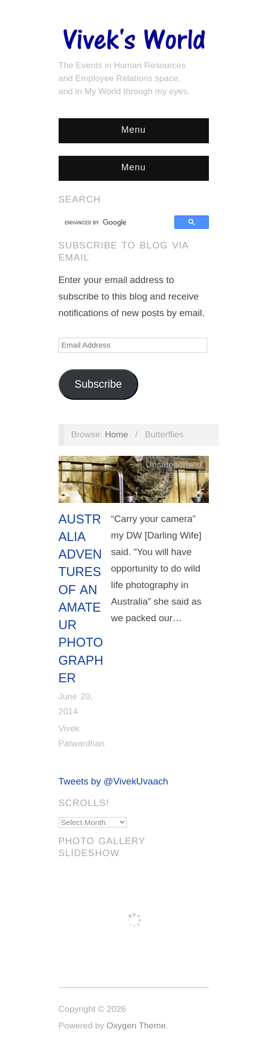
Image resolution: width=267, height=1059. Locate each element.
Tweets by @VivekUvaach (113, 781)
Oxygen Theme (136, 1025)
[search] (118, 222)
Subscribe (98, 384)
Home (116, 434)
